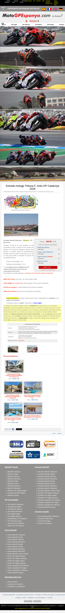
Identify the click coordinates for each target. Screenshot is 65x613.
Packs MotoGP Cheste (15, 546)
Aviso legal (38, 594)
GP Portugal (50, 24)
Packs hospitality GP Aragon (17, 568)
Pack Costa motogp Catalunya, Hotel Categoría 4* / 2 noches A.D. (32, 397)
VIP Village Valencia (14, 516)
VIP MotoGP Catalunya (15, 504)
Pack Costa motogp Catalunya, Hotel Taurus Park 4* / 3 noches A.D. (12, 419)
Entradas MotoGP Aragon (46, 474)
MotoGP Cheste (13, 483)
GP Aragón (14, 24)
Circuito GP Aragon (44, 521)
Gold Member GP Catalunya (17, 518)
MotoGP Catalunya (14, 472)
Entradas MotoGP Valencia (47, 476)
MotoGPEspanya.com (34, 605)
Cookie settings (28, 601)
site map (50, 597)
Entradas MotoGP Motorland (47, 488)
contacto (61, 24)
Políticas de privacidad (48, 594)
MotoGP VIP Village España (17, 490)
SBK (43, 1)
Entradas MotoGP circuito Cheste (49, 490)
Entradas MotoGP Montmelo (47, 486)
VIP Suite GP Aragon (15, 521)
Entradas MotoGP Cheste (46, 483)
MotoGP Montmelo (14, 486)
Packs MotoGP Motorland (16, 551)
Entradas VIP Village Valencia (48, 498)
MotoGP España (13, 495)
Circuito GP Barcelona (45, 518)
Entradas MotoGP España (46, 507)
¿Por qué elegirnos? (41, 597)
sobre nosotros (13, 582)
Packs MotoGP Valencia (16, 539)
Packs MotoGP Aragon (15, 537)
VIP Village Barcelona (15, 511)
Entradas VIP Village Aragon (47, 495)
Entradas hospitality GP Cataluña (49, 500)
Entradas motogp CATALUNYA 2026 (27, 191)
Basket (33, 21)
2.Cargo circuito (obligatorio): (45, 252)
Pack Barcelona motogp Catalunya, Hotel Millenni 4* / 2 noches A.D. (13, 397)
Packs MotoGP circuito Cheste (18, 554)
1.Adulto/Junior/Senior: (43, 247)
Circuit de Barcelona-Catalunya (48, 516)
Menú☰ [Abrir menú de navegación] (3, 8)
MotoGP (38, 1)
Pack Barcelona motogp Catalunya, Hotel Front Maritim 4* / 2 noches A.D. (14, 376)
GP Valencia (38, 24)
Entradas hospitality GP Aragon (48, 502)
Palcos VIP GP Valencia (16, 526)
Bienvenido (29, 1)
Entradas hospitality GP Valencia (49, 505)
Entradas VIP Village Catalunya (48, 493)
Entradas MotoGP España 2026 (49, 2)
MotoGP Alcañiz (13, 481)
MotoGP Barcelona (14, 479)
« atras (53, 433)
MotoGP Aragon (13, 474)
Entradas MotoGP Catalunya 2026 (45, 191)
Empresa (18, 597)
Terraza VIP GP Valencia (16, 523)
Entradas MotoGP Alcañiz (46, 481)
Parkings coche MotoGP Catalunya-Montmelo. (39, 273)
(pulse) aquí (21, 340)
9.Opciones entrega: (42, 261)
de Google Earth (13, 283)
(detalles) (50, 256)
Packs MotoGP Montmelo (16, 549)
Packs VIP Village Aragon (16, 561)
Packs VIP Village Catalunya (17, 558)
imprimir (59, 433)
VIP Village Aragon (14, 514)
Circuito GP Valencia (45, 523)
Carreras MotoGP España (16, 493)
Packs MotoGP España (15, 572)
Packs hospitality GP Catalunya (18, 565)
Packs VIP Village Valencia (17, 563)
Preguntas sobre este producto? (48, 269)
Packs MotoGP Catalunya (16, 535)
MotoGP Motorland (14, 488)
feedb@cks (31, 597)
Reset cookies (37, 601)
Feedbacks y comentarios (16, 586)
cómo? (24, 597)
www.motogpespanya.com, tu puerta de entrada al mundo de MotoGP (32, 608)
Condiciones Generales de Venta (25, 594)
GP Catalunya (26, 24)
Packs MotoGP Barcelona (16, 542)
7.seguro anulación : (45, 256)
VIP (34, 1)
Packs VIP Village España (16, 556)
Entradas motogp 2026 (9, 594)
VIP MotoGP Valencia (15, 509)
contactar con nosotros (15, 584)
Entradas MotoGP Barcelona (47, 479)
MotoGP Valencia (13, 476)
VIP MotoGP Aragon (14, 507)
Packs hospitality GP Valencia (18, 570)
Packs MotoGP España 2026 (56, 3)
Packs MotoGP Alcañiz (15, 544)
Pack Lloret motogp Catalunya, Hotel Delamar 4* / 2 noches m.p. (32, 416)
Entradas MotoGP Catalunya (47, 472)
